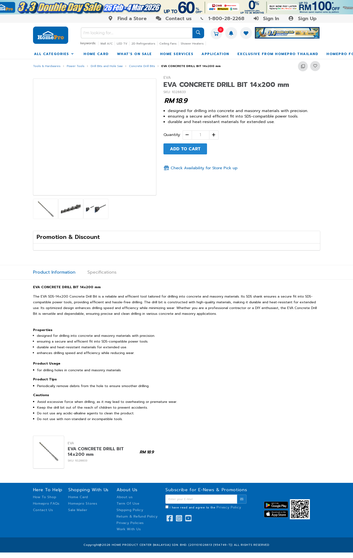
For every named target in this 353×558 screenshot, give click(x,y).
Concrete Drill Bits (142, 66)
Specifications (102, 272)
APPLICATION (215, 53)
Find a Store (127, 18)
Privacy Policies (130, 522)
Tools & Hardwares (47, 66)
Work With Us (129, 529)
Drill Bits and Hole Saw (107, 66)
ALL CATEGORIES (54, 53)
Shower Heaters (192, 43)
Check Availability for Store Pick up (200, 168)
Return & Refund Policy (137, 516)
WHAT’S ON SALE (134, 53)
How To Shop (44, 497)
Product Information (54, 272)
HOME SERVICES (177, 53)
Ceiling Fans (168, 43)
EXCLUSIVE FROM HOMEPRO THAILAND (278, 53)
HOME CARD (96, 53)
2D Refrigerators (143, 43)
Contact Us (43, 510)
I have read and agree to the (205, 507)
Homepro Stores (82, 503)
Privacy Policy (229, 507)
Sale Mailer (77, 510)
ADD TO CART (185, 149)
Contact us (174, 18)
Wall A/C (106, 43)
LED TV (122, 43)
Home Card (78, 497)
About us (125, 497)
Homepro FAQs (46, 503)
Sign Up (302, 18)
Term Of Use (128, 503)
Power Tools (75, 66)
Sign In (266, 18)
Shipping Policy (130, 510)
